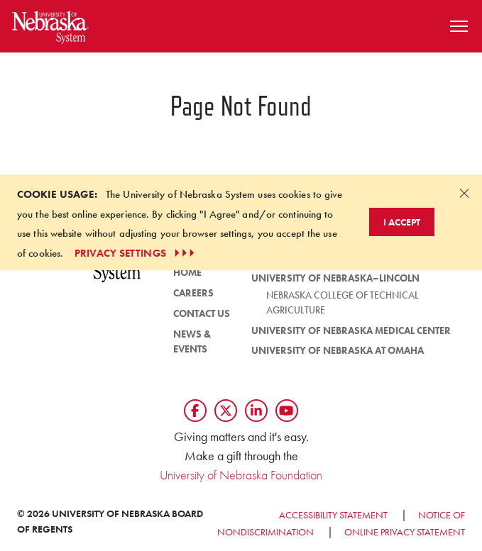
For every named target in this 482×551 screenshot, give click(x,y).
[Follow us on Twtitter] (225, 410)
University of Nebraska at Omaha (337, 350)
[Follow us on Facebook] (195, 410)
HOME (187, 272)
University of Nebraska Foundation (241, 475)
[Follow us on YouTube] (286, 410)
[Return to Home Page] (50, 24)
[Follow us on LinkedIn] (256, 410)
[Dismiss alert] (464, 193)
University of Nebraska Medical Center (351, 330)
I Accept (401, 222)
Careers (193, 292)
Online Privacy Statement (404, 531)
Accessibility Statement (333, 514)
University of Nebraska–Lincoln (335, 278)
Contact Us (201, 313)
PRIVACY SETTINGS (136, 253)
